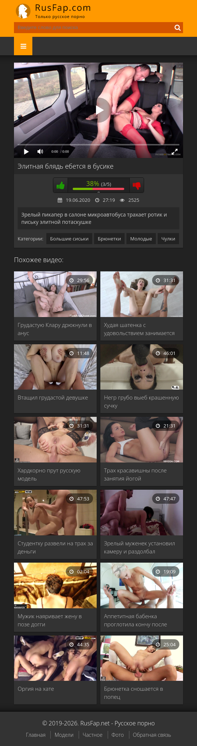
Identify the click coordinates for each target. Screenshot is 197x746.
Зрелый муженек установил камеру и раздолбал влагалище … (139, 547)
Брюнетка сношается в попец (133, 692)
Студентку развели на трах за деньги (55, 547)
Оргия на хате (36, 688)
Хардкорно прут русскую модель (49, 474)
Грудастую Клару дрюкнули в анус (55, 329)
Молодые (141, 238)
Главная (35, 734)
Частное (93, 734)
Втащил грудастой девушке (53, 397)
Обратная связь (152, 734)
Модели (64, 734)
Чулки (168, 238)
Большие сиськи (69, 238)
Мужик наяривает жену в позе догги (50, 620)
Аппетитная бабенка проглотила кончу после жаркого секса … (135, 620)
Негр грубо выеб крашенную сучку (141, 401)
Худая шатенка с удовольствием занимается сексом (139, 329)
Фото (118, 734)
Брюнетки (109, 238)
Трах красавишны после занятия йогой (135, 474)
